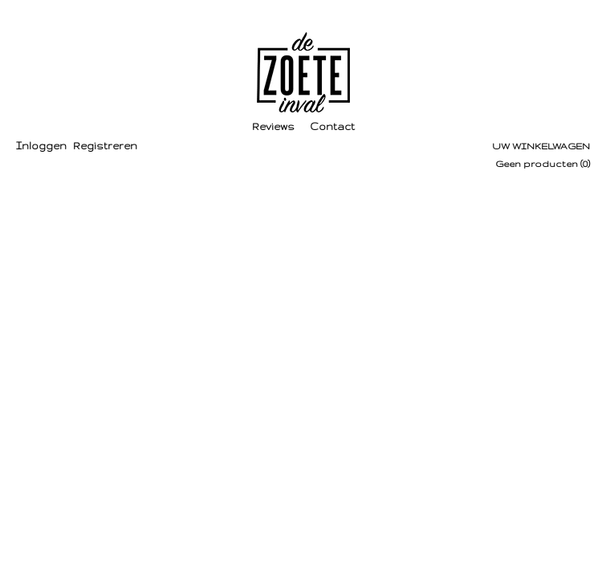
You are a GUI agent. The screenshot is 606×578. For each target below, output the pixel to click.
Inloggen (41, 145)
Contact (332, 126)
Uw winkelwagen (541, 146)
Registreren (105, 145)
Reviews (273, 126)
